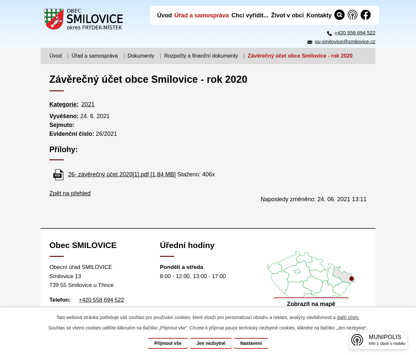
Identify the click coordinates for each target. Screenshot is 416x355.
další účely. (348, 317)
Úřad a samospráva (95, 56)
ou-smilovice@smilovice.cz (345, 41)
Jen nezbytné (211, 343)
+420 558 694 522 (355, 32)
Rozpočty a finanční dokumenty (201, 56)
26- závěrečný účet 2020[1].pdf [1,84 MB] (122, 174)
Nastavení (251, 343)
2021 (88, 104)
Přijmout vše (168, 343)
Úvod (55, 56)
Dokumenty (141, 56)
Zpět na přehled (70, 193)
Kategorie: (63, 104)
